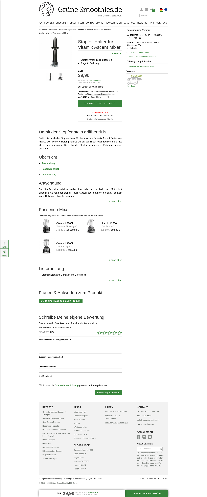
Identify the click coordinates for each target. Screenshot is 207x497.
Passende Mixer (50, 169)
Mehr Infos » (131, 86)
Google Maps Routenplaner (137, 52)
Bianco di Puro (80, 419)
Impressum (98, 478)
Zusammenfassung (51, 357)
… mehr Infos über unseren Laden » (141, 57)
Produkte (53, 30)
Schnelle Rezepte (49, 458)
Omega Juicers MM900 (83, 450)
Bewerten (117, 53)
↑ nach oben (115, 201)
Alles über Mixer (80, 434)
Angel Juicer (79, 457)
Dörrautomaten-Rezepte (52, 451)
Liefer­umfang (49, 174)
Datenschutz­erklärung (53, 478)
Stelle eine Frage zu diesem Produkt (60, 301)
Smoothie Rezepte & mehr (53, 418)
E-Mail (45, 376)
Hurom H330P (80, 469)
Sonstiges (129, 23)
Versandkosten (95, 80)
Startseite (43, 30)
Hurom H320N (80, 465)
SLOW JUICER (82, 445)
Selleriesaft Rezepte (50, 447)
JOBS (142, 478)
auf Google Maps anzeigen (116, 423)
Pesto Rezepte (48, 440)
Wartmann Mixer (81, 427)
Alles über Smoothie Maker (85, 438)
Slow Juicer (77, 23)
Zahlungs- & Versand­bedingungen (78, 478)
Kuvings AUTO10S (81, 461)
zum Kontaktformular (145, 424)
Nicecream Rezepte (50, 426)
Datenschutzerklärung (66, 385)
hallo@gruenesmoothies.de (148, 420)
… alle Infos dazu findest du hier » (140, 66)
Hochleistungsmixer (56, 23)
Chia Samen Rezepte (51, 422)
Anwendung (48, 163)
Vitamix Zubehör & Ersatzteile (99, 30)
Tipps (152, 23)
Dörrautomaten (95, 23)
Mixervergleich (80, 412)
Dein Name (47, 366)
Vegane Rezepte (49, 455)
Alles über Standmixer (83, 431)
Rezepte (142, 23)
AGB (41, 478)
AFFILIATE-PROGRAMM (157, 478)
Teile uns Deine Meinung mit (55, 340)
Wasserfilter (114, 23)
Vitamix (81, 30)
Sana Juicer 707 (80, 454)
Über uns (161, 23)
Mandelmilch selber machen (54, 430)
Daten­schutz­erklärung (149, 455)
